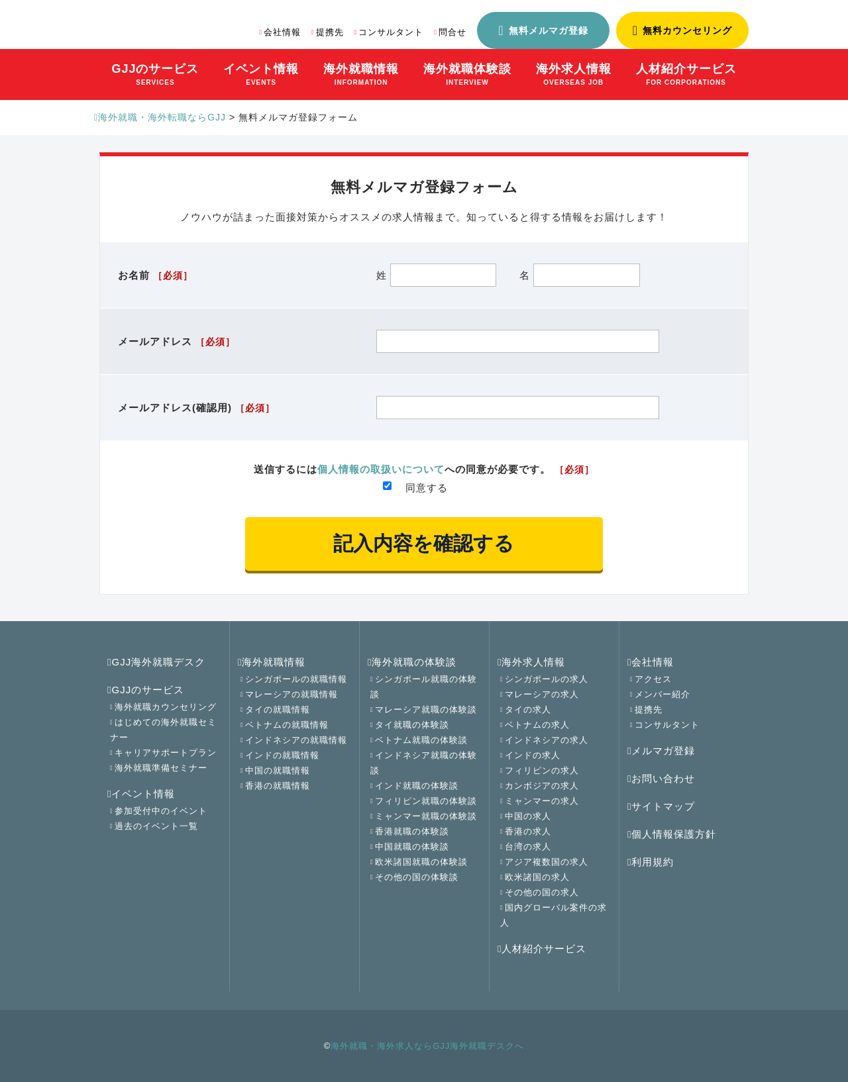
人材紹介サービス (542, 948)
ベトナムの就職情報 (287, 725)
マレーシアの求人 (542, 694)
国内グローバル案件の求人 (553, 915)
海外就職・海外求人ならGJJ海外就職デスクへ (427, 1046)
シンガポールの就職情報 (296, 679)
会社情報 (282, 32)
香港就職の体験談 (412, 831)
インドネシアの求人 (546, 740)
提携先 (330, 32)
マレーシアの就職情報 (291, 694)
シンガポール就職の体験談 (423, 686)
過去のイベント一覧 (156, 826)
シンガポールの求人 (546, 679)
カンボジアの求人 (542, 786)
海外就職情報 (271, 661)
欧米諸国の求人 (537, 877)
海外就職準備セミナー (161, 768)
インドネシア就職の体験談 (423, 762)
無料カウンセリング (687, 30)
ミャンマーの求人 (542, 801)
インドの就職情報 (282, 755)
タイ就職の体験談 (412, 725)
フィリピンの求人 (542, 770)
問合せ (452, 32)
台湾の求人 (528, 847)
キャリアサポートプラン (166, 753)
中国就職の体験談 (412, 847)
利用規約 (650, 861)
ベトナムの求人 (537, 725)
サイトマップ (661, 806)
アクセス (653, 679)
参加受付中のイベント (161, 811)
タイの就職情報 (277, 709)
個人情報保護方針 (671, 834)
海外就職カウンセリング (166, 707)
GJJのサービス (145, 689)
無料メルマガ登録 (548, 30)
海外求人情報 (531, 661)
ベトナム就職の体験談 (421, 740)
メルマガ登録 (661, 750)
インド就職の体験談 (416, 786)
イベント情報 (141, 793)
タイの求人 (528, 709)
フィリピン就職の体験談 (426, 801)
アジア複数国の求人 (546, 862)
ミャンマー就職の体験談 (426, 816)
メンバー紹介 (662, 694)
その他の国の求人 (542, 892)
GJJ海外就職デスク (156, 661)
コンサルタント (390, 32)
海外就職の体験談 (412, 661)
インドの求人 (532, 755)
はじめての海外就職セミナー (163, 729)
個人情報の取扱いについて (381, 469)
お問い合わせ (661, 778)
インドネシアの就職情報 (296, 740)
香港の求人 (528, 831)
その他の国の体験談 (416, 877)
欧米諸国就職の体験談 (421, 862)
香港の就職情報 (277, 786)
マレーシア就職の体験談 (426, 709)
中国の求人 (528, 816)
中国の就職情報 (277, 770)
